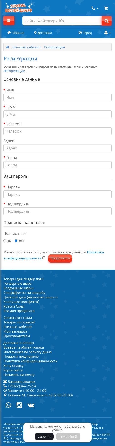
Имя (10, 90)
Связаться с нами (17, 317)
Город (11, 157)
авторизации (14, 70)
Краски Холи (13, 306)
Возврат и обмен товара (23, 347)
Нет (19, 241)
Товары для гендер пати (23, 278)
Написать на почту (19, 374)
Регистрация (54, 47)
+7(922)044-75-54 (19, 386)
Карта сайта (13, 370)
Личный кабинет (26, 47)
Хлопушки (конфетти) (21, 301)
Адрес (8, 140)
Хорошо (44, 436)
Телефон (14, 124)
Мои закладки (15, 331)
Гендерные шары (17, 283)
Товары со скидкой (19, 322)
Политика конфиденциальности (30, 361)
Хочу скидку (13, 365)
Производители (16, 336)
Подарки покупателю (21, 356)
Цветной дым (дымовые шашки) (30, 297)
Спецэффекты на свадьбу (24, 292)
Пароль (13, 187)
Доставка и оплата (18, 342)
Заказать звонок (21, 381)
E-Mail (11, 107)
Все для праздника (19, 310)
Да (7, 241)
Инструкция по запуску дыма (27, 351)
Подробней (68, 436)
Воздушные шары (18, 288)
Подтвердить (17, 204)
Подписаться (14, 233)
